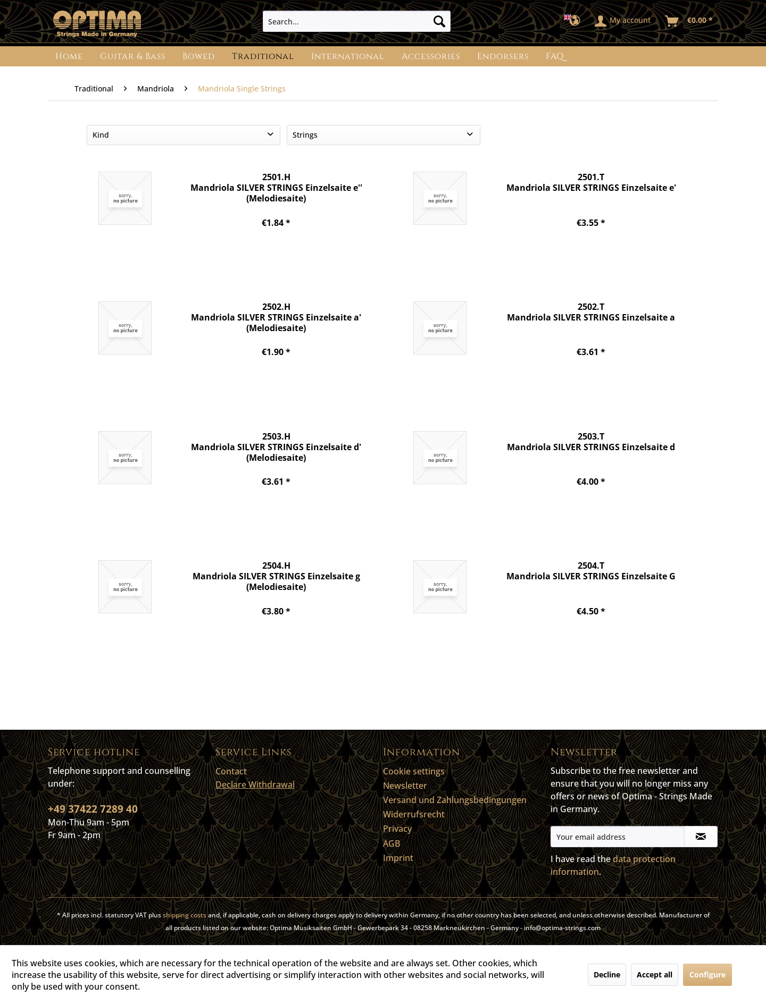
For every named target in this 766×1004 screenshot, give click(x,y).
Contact (231, 771)
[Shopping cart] (689, 21)
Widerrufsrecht (414, 814)
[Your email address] (618, 836)
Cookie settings (414, 771)
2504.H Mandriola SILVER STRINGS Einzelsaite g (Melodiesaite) (276, 576)
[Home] (69, 56)
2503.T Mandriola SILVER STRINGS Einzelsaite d (591, 442)
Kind (101, 135)
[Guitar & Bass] (133, 56)
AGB (391, 843)
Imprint (398, 858)
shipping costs (184, 914)
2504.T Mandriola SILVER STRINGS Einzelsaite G (591, 571)
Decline (607, 974)
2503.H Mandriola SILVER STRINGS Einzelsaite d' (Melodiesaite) (276, 446)
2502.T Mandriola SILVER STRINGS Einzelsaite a (591, 312)
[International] (348, 56)
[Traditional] (263, 56)
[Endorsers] (503, 56)
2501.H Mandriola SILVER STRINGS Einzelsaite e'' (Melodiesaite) (276, 187)
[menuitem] (357, 21)
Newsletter (405, 785)
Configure (707, 974)
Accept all (654, 974)
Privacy (397, 828)
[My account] (623, 21)
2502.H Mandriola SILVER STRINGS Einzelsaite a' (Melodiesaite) (276, 317)
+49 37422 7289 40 (93, 809)
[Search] (439, 21)
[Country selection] (575, 21)
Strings (305, 135)
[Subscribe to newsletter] (701, 836)
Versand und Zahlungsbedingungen (455, 800)
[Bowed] (198, 56)
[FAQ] (554, 56)
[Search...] (357, 21)
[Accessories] (431, 56)
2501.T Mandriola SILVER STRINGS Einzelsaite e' (591, 182)
